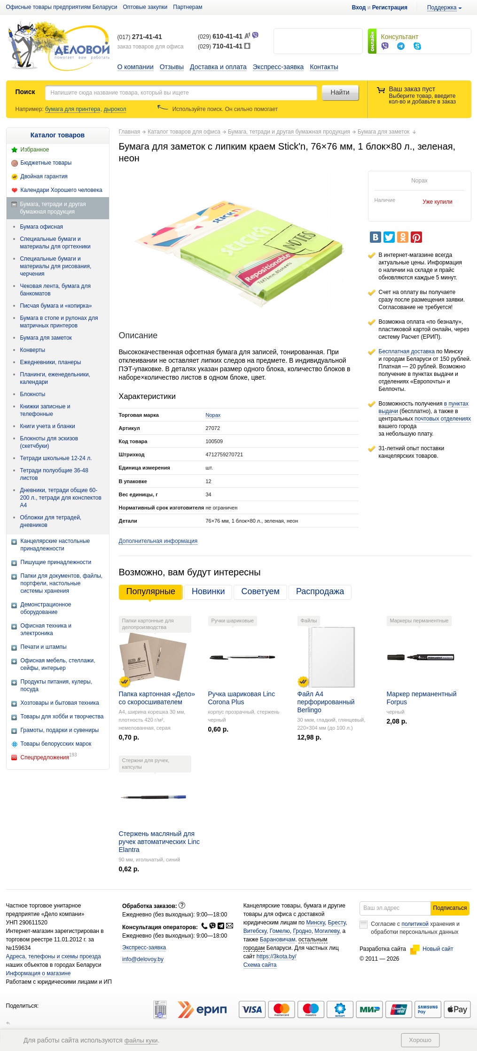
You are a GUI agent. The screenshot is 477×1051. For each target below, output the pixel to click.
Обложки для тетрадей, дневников (51, 521)
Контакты (324, 67)
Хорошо (420, 1039)
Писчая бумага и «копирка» (56, 306)
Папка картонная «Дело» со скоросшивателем (157, 698)
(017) (139, 37)
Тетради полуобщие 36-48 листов (54, 474)
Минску (315, 922)
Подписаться (450, 908)
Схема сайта (260, 965)
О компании (135, 67)
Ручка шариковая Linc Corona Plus (241, 698)
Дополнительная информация (158, 541)
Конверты (33, 350)
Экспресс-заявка (278, 67)
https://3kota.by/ (277, 956)
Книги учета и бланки (47, 426)
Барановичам (277, 939)
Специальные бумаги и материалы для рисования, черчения (56, 266)
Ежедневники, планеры (50, 362)
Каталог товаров (58, 135)
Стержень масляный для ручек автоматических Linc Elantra (159, 841)
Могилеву (326, 931)
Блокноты (33, 394)
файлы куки (141, 1040)
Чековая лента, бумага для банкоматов (55, 290)
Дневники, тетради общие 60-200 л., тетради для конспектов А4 (61, 498)
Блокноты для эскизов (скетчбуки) (49, 442)
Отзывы (172, 67)
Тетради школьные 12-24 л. (56, 458)
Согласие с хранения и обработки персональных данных (415, 928)
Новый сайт (431, 949)
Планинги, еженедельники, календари (55, 378)
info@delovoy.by (143, 959)
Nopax (213, 415)
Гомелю (280, 931)
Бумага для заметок (46, 337)
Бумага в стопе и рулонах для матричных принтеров (59, 322)
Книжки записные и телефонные (45, 410)
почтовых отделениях (442, 418)
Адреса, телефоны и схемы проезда (53, 956)
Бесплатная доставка (407, 351)
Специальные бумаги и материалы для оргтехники (55, 243)
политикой (415, 924)
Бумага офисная (41, 226)
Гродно (302, 931)
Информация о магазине (38, 973)
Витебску (255, 931)
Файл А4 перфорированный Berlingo (326, 702)
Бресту (337, 922)
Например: (30, 109)
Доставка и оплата (218, 67)
